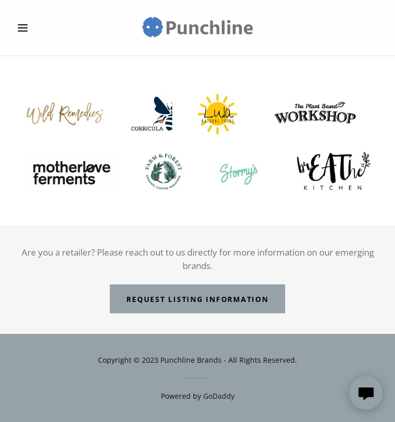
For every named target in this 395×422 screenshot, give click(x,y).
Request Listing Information (197, 299)
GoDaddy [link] (219, 396)
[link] (197, 27)
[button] (40, 28)
